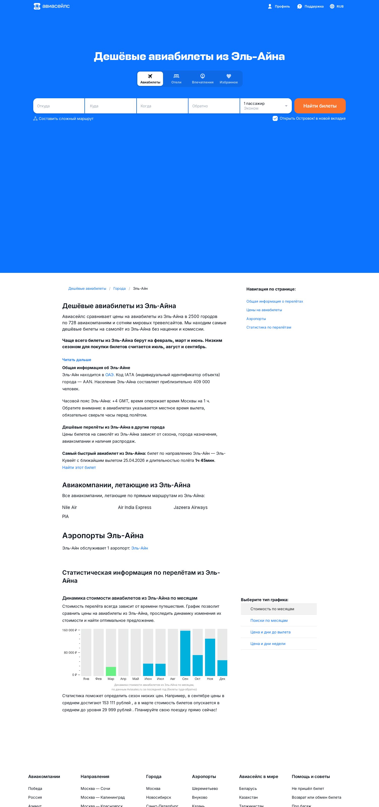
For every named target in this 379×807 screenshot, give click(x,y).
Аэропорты (256, 318)
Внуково (199, 797)
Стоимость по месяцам (272, 608)
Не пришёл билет (308, 788)
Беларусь (248, 788)
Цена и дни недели (268, 643)
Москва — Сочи (95, 788)
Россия (35, 797)
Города (154, 776)
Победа (35, 788)
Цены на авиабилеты (264, 310)
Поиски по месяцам (269, 620)
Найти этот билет (79, 467)
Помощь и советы (311, 776)
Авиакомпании (44, 776)
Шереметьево (205, 788)
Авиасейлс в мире (258, 776)
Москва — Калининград (103, 797)
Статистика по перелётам (268, 327)
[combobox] (58, 105)
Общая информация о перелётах (274, 301)
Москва (153, 788)
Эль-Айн (139, 548)
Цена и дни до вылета (270, 632)
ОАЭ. (110, 374)
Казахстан (248, 797)
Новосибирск (158, 797)
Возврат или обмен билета (316, 797)
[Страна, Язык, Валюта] (336, 6)
